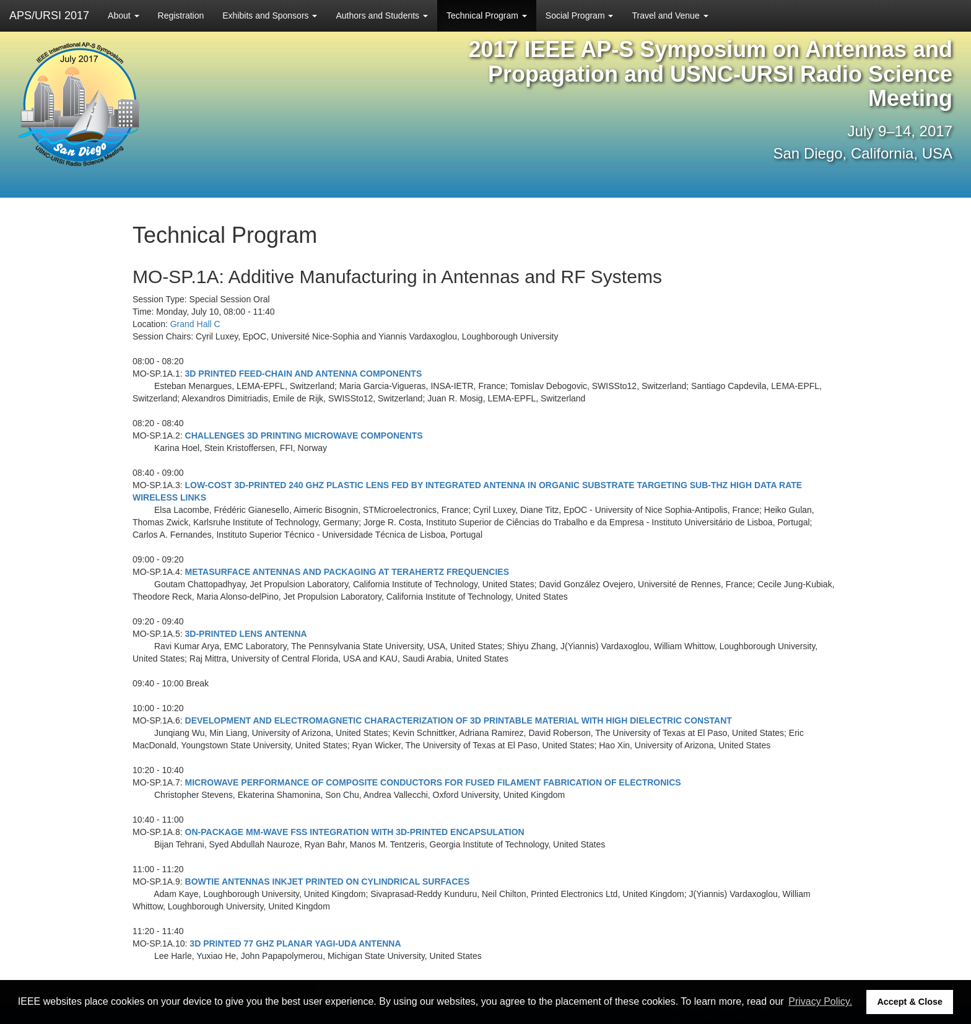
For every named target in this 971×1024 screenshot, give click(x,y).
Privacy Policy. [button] (820, 1001)
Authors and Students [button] (382, 15)
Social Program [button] (580, 15)
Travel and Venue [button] (670, 15)
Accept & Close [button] (910, 1002)
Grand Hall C (195, 324)
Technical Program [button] (486, 15)
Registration (181, 15)
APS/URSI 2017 (49, 15)
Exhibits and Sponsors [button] (269, 15)
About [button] (123, 15)
